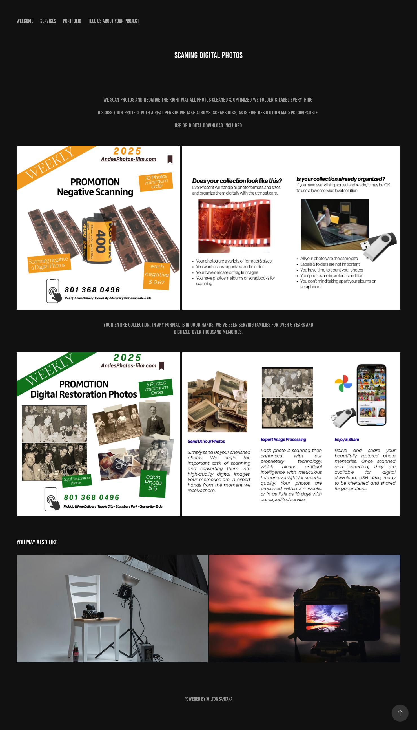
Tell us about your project (113, 21)
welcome (25, 21)
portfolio (72, 21)
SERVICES (48, 21)
